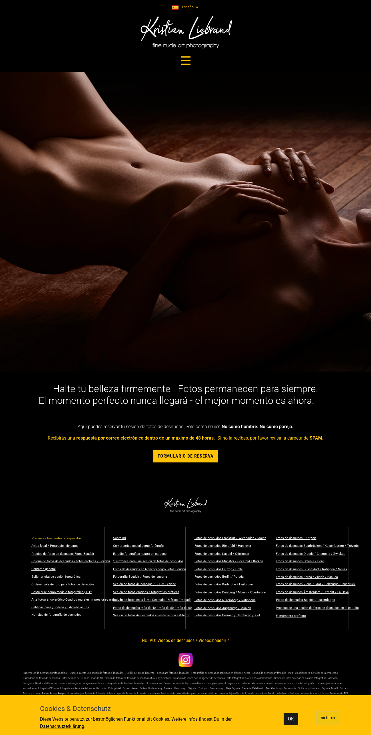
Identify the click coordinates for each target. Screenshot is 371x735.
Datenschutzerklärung (62, 726)
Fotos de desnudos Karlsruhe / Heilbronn (223, 584)
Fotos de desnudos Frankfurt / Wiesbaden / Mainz (230, 538)
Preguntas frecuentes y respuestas (57, 538)
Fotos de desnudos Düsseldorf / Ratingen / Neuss (311, 569)
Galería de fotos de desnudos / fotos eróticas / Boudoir (70, 561)
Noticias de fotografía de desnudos (56, 615)
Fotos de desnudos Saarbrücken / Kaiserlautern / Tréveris (317, 546)
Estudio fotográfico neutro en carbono (140, 554)
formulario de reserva (186, 456)
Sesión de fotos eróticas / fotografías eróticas (146, 592)
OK (291, 719)
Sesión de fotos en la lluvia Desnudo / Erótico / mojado (152, 600)
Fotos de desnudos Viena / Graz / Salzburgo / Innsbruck (316, 584)
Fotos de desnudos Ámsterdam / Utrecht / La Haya (312, 592)
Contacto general (43, 569)
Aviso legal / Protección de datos (55, 546)
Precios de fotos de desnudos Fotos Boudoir (62, 554)
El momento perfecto (291, 616)
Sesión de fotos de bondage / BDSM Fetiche (144, 584)
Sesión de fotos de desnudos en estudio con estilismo (151, 615)
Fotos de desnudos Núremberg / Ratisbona (225, 600)
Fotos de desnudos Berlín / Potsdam (220, 577)
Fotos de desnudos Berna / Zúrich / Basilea (307, 577)
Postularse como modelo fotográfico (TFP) (61, 592)
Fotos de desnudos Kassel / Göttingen (221, 554)
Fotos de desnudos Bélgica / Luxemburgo (305, 600)
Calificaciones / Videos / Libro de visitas (60, 607)
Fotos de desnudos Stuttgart (296, 538)
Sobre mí (119, 538)
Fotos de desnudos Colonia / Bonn (300, 561)
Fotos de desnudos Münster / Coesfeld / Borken (228, 561)
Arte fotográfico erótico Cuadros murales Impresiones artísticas (77, 599)
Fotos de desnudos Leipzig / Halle (218, 569)
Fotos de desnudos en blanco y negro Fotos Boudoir (149, 569)
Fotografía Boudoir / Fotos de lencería (140, 577)
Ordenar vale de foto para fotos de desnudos (63, 584)
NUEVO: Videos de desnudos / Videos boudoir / (185, 640)
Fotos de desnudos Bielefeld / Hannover (222, 546)
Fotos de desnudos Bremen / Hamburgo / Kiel (227, 615)
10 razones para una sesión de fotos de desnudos (148, 561)
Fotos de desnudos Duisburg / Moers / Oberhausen (230, 592)
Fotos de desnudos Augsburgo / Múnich (222, 608)
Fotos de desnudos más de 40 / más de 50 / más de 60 (152, 608)
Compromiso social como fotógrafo (138, 546)
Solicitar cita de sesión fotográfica (56, 577)
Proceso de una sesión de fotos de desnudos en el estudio (317, 608)
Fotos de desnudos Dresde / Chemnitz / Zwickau (310, 554)
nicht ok (328, 717)
